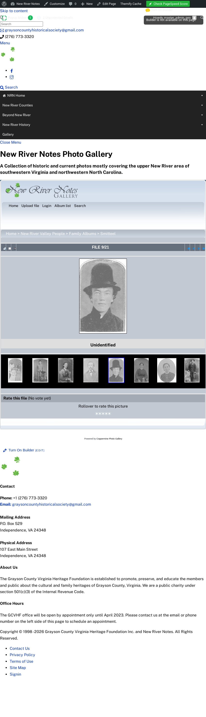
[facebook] (12, 70)
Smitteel (108, 233)
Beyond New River (103, 115)
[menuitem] (4, 4)
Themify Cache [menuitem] (130, 4)
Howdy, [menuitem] (175, 17)
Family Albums (82, 233)
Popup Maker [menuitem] (20, 17)
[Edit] (39, 450)
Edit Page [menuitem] (109, 4)
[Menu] (5, 43)
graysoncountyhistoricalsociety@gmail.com (45, 504)
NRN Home (105, 95)
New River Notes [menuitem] (28, 4)
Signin (15, 674)
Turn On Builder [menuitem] (159, 10)
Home (11, 233)
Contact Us (20, 648)
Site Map (18, 667)
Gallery (8, 134)
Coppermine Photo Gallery (109, 439)
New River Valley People (43, 233)
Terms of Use (21, 661)
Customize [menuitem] (57, 4)
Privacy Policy (22, 654)
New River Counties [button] (103, 105)
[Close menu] (10, 142)
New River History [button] (103, 125)
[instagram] (12, 76)
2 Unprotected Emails (58, 17)
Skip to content (14, 11)
